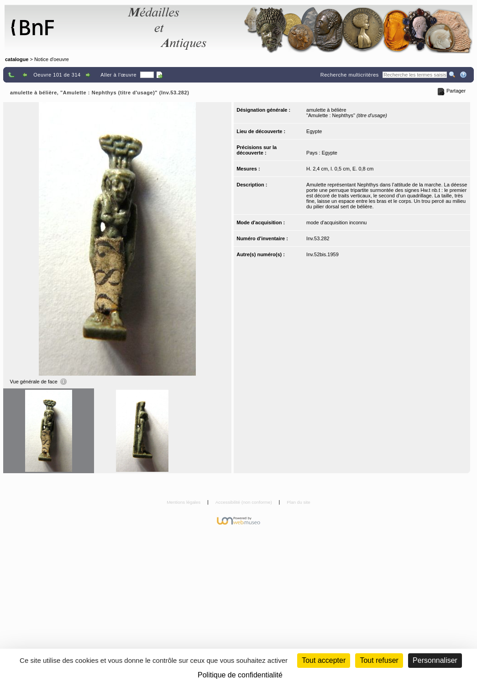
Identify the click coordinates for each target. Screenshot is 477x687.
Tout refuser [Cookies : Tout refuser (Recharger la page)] (379, 660)
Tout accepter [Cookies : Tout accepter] (324, 660)
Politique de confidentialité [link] (240, 675)
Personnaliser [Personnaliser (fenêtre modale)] (435, 660)
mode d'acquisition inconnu (336, 222)
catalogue (16, 59)
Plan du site (298, 502)
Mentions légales (184, 502)
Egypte (314, 131)
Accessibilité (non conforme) (244, 502)
